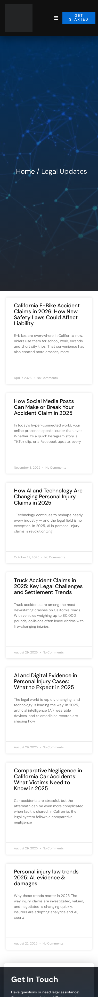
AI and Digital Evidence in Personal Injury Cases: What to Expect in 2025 (45, 681)
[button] (56, 17)
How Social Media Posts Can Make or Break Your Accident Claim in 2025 (44, 407)
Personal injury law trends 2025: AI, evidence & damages (46, 877)
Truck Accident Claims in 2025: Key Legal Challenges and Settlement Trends (48, 586)
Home (25, 171)
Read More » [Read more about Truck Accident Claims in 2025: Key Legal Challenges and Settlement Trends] (24, 638)
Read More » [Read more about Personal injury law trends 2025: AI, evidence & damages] (24, 929)
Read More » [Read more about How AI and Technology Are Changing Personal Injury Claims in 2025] (24, 543)
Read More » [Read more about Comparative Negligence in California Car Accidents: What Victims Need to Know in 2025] (24, 834)
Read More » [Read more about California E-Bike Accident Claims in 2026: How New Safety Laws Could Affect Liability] (24, 364)
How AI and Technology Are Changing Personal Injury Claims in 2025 (48, 496)
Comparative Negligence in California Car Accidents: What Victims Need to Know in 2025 (48, 779)
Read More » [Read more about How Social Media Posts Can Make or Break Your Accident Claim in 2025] (24, 454)
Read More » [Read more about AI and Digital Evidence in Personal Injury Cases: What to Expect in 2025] (24, 733)
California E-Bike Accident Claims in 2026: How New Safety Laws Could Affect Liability (47, 314)
